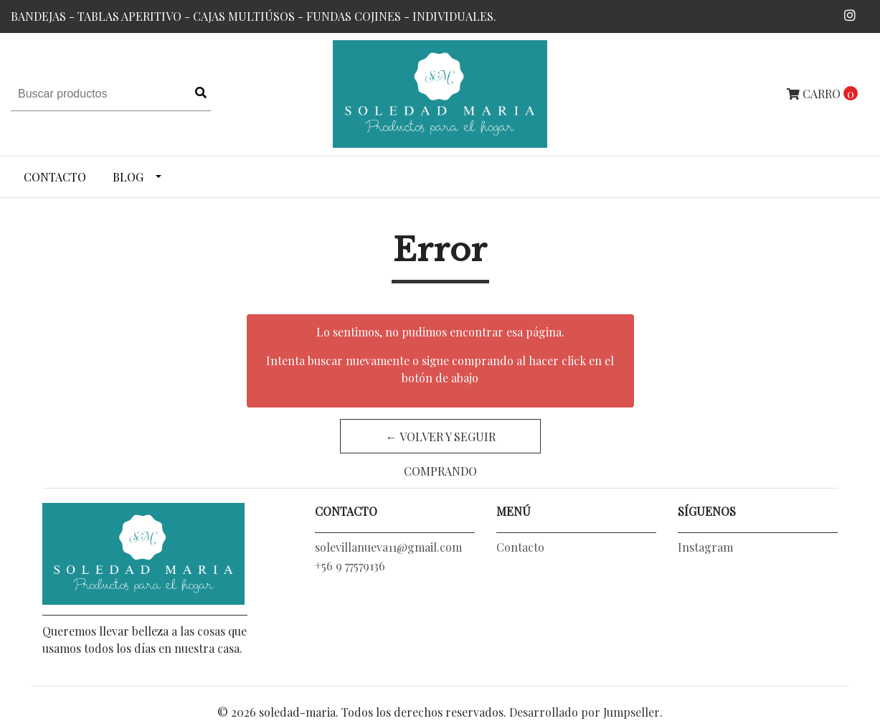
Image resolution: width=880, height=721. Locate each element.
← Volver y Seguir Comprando (440, 441)
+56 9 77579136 (350, 565)
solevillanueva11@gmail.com (388, 547)
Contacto (55, 176)
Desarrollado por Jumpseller (584, 712)
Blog (128, 176)
